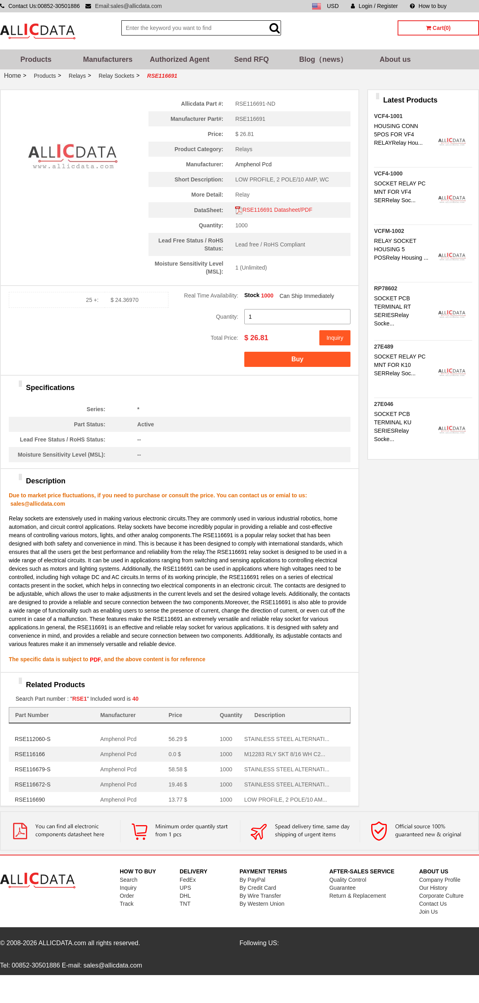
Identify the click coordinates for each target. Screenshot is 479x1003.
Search (128, 880)
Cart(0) (438, 28)
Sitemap (469, 6)
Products (35, 59)
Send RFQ (251, 59)
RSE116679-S (33, 769)
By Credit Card (258, 888)
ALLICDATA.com (62, 943)
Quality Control (347, 880)
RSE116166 (30, 754)
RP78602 (385, 288)
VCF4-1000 (388, 173)
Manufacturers (108, 59)
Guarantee (342, 888)
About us (395, 59)
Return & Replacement (357, 896)
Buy (297, 359)
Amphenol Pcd (253, 164)
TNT (185, 904)
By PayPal (252, 880)
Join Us (428, 911)
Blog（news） (323, 59)
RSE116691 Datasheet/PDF (273, 210)
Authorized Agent (179, 59)
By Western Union (262, 904)
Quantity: (227, 316)
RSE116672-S (33, 784)
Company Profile (440, 880)
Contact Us (433, 904)
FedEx (188, 880)
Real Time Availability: (211, 295)
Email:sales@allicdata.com (128, 6)
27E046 (383, 404)
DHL (185, 896)
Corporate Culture (441, 896)
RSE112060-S (33, 739)
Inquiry (335, 338)
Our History (433, 888)
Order (127, 896)
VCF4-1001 (388, 116)
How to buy (428, 6)
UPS (185, 888)
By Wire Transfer (260, 896)
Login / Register (374, 6)
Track (126, 904)
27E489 (383, 346)
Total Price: (224, 338)
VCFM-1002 (389, 231)
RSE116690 (30, 799)
